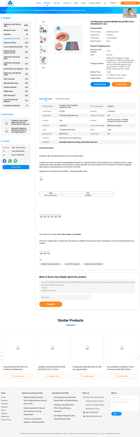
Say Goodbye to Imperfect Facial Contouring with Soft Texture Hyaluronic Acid (120, 369)
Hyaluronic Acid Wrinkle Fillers (16, 74)
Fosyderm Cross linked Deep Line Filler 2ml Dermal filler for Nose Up (20, 122)
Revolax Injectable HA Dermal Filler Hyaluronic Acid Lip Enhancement (34, 411)
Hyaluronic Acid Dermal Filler (16, 25)
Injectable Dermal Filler (16, 38)
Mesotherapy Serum (16, 83)
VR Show (4, 404)
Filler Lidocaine (16, 79)
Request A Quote (130, 3)
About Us (4, 407)
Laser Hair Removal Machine (16, 100)
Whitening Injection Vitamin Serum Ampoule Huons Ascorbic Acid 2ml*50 (35, 400)
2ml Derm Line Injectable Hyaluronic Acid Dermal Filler (34, 420)
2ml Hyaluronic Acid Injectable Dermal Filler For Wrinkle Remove (66, 398)
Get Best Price (100, 84)
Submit (50, 304)
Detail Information (45, 99)
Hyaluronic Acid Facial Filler (16, 58)
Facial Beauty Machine (16, 105)
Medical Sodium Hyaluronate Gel (16, 52)
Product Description (63, 99)
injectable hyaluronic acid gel (50, 264)
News (3, 410)
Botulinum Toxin (16, 30)
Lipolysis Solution (16, 87)
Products (4, 400)
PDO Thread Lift (16, 95)
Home (3, 397)
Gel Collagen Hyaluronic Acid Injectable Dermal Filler (64, 417)
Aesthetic (16, 34)
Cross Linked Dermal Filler (16, 47)
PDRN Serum (16, 91)
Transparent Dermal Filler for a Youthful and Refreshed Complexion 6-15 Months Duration (17, 369)
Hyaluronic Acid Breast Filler (16, 64)
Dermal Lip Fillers (16, 43)
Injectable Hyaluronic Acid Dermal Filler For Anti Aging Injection (19, 130)
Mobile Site (5, 416)
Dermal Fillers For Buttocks (16, 69)
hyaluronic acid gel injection (93, 264)
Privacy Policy (6, 420)
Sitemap (4, 413)
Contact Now (16, 167)
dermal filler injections (72, 264)
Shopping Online (95, 3)
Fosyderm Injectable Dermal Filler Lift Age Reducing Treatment (64, 408)
